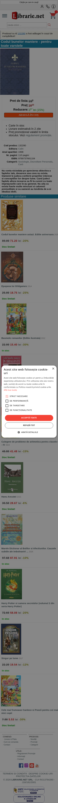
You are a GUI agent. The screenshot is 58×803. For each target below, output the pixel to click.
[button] (29, 432)
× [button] (53, 369)
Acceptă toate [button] (29, 418)
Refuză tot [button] (29, 425)
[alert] (29, 401)
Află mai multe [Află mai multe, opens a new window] (10, 390)
